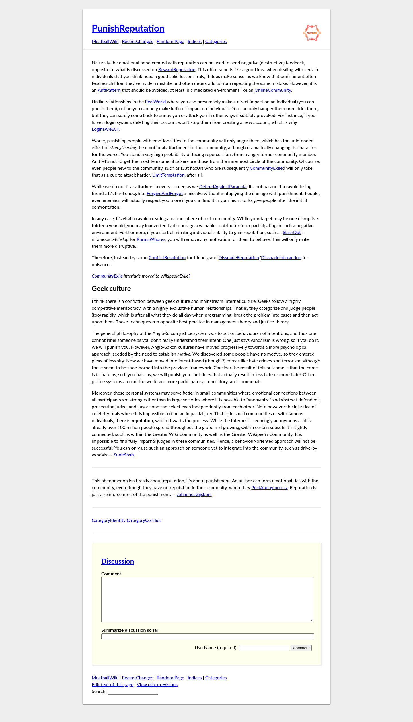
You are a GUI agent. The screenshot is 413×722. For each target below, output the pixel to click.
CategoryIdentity (109, 520)
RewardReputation (176, 69)
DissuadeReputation (239, 257)
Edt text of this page (112, 693)
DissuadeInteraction (281, 257)
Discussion (117, 561)
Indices (195, 41)
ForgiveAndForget (165, 193)
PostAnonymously (269, 487)
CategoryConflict (144, 520)
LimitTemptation (168, 174)
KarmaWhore (150, 239)
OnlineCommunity (272, 90)
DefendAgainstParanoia (222, 186)
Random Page (170, 41)
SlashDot (292, 232)
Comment (111, 573)
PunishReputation (128, 28)
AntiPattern (109, 90)
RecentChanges (137, 41)
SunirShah (124, 454)
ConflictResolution (167, 257)
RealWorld (155, 101)
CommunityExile (266, 168)
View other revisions (157, 693)
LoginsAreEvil (105, 129)
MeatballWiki (105, 41)
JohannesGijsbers (194, 494)
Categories (216, 41)
